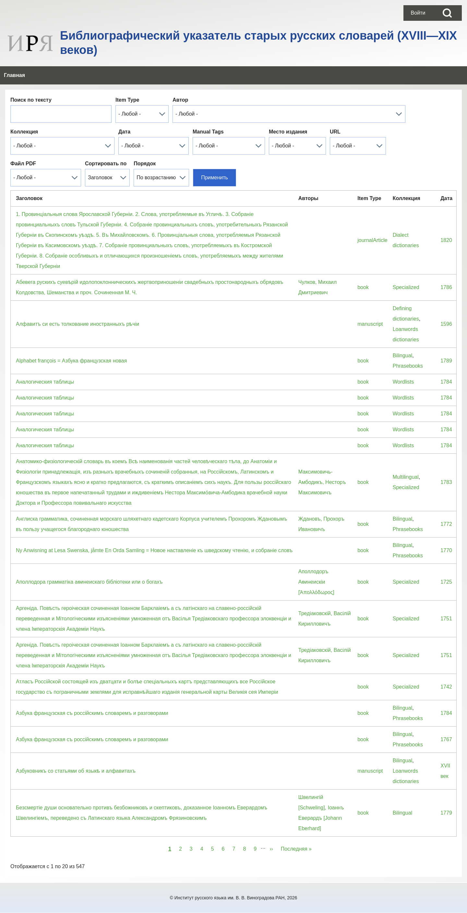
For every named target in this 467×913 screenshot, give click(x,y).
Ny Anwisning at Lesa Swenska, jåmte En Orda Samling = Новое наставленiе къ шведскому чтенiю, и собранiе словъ (154, 550)
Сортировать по (105, 163)
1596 (446, 324)
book (363, 287)
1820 (446, 240)
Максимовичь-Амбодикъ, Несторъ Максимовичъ (322, 482)
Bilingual (402, 355)
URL (335, 131)
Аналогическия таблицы (45, 382)
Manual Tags (208, 131)
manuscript (370, 324)
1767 (446, 739)
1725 (446, 582)
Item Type (127, 100)
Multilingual (406, 477)
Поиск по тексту (31, 100)
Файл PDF (23, 163)
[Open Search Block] (447, 13)
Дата (124, 131)
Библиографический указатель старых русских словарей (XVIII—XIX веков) (258, 43)
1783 (446, 482)
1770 (446, 550)
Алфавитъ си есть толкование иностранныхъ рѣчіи (77, 324)
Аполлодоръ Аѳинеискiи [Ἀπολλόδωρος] (316, 582)
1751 (446, 618)
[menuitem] (418, 13)
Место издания (288, 131)
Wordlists (403, 382)
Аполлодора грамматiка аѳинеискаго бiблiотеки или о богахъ (89, 582)
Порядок (145, 163)
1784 (446, 382)
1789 (446, 360)
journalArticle (372, 240)
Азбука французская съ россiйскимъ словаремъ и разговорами (92, 713)
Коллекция (24, 131)
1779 (446, 813)
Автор (180, 100)
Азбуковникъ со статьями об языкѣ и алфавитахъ (76, 771)
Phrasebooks (408, 366)
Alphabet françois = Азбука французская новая (71, 360)
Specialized (406, 287)
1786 (446, 287)
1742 (446, 687)
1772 (446, 524)
